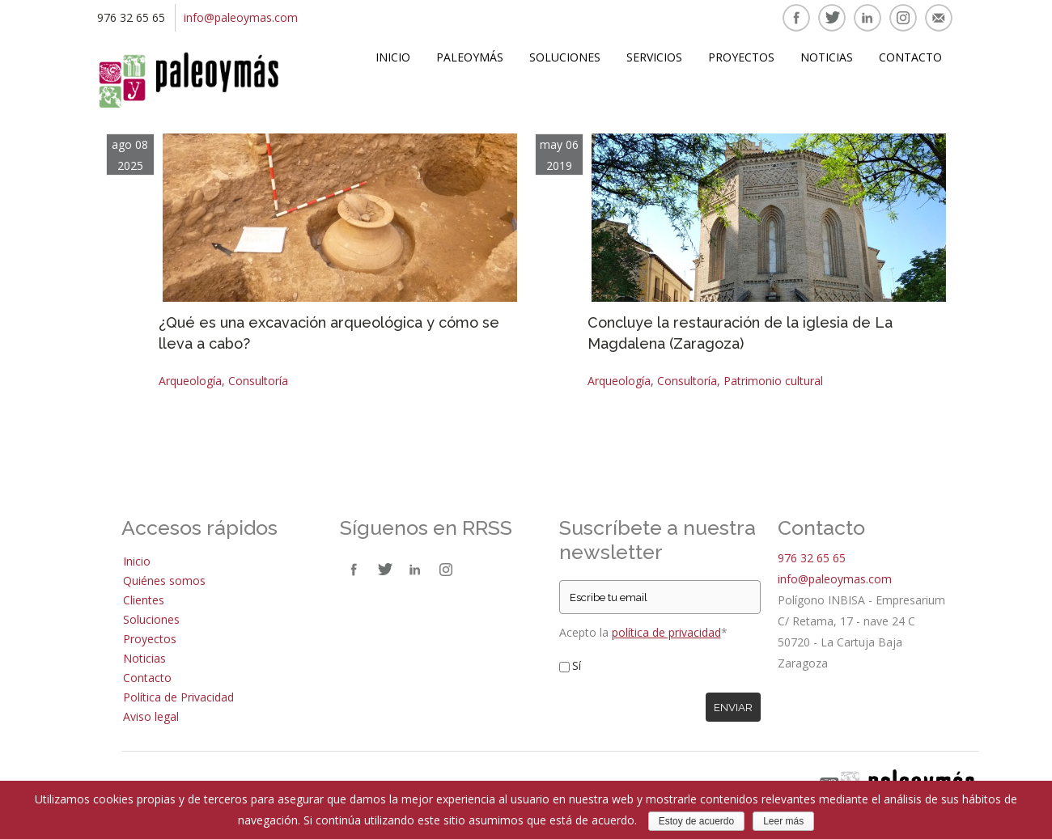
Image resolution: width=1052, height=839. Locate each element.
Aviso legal (151, 716)
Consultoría (258, 380)
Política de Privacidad (178, 697)
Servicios (654, 57)
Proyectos (741, 57)
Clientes (143, 600)
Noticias (826, 57)
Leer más (783, 821)
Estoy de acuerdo (696, 821)
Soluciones (564, 57)
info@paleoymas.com (241, 17)
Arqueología (190, 380)
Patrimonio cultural (773, 380)
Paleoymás (469, 57)
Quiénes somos (164, 580)
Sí (576, 665)
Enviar (733, 707)
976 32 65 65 (812, 558)
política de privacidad (666, 632)
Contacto (910, 57)
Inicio (392, 57)
